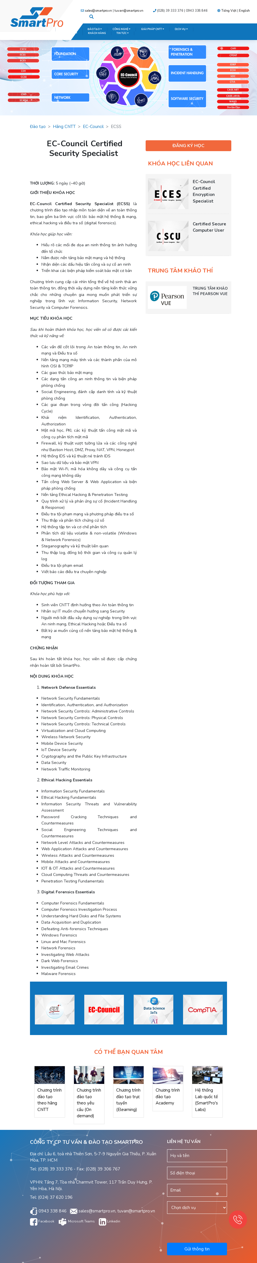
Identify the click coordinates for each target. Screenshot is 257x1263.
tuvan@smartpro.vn (129, 11)
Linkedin (109, 1221)
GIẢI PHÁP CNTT (152, 29)
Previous (26, 1010)
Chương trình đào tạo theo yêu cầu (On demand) (89, 1103)
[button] (91, 17)
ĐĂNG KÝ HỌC (188, 146)
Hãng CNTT (64, 126)
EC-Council (93, 126)
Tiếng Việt (228, 11)
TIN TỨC (123, 33)
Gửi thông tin (197, 1249)
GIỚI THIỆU (69, 29)
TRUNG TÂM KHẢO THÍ (62, 33)
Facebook (42, 1221)
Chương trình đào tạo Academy (168, 1096)
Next (231, 1010)
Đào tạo (38, 126)
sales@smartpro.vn (98, 11)
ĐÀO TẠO (95, 29)
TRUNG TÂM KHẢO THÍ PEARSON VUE (210, 291)
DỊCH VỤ (181, 29)
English (244, 11)
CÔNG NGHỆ (121, 29)
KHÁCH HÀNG (97, 33)
